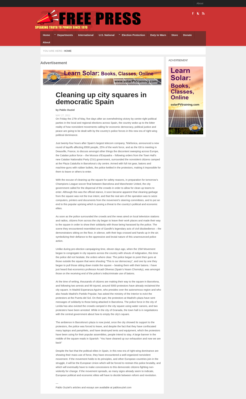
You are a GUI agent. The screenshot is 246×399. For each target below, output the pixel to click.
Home (46, 35)
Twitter (198, 13)
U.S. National (107, 35)
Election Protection (131, 35)
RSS (203, 13)
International (86, 35)
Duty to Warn (158, 35)
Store (174, 35)
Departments (63, 35)
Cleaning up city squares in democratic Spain (101, 98)
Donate (187, 35)
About (200, 3)
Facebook (192, 13)
